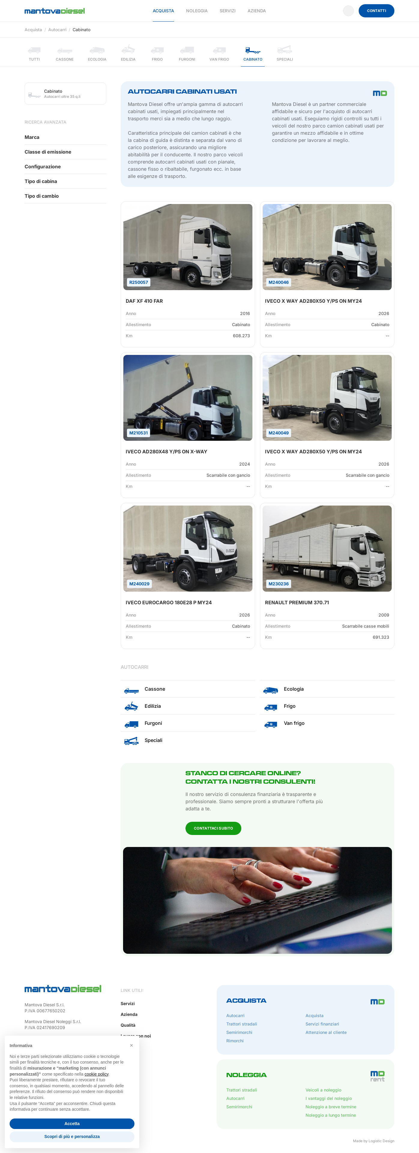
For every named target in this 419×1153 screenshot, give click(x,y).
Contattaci (44, 219)
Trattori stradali (241, 1023)
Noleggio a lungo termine (331, 1115)
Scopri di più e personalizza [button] (72, 1136)
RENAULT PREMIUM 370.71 (297, 602)
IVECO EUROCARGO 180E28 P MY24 (169, 602)
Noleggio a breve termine (331, 1106)
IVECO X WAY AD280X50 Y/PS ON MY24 (313, 301)
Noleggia (197, 10)
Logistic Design (381, 1141)
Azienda (257, 10)
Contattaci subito (213, 828)
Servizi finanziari (322, 1023)
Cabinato (81, 29)
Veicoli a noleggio (323, 1089)
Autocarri (57, 29)
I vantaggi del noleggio (329, 1098)
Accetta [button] (72, 1123)
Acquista (163, 10)
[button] (131, 1045)
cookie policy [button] (96, 1074)
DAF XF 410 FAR (144, 301)
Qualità (128, 1025)
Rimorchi (235, 1040)
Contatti (376, 10)
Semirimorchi (239, 1032)
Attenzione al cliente (326, 1032)
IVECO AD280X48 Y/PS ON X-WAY (166, 452)
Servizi (228, 10)
